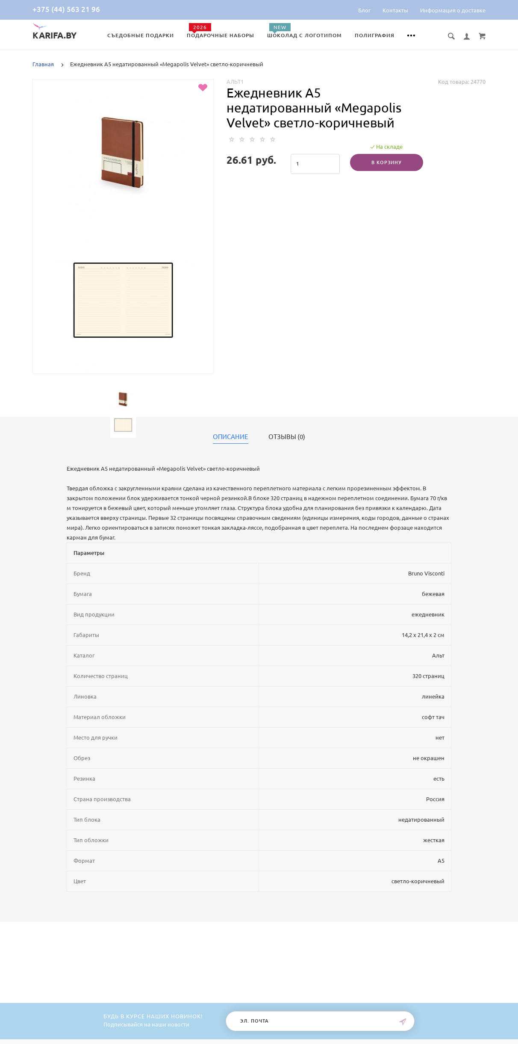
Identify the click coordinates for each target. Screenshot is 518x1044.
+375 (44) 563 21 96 (66, 9)
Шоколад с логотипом (304, 35)
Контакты (395, 10)
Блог (364, 10)
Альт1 (235, 82)
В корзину (386, 162)
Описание (230, 437)
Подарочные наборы (220, 35)
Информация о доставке (453, 10)
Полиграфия (374, 35)
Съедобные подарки (140, 35)
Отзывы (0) (286, 437)
